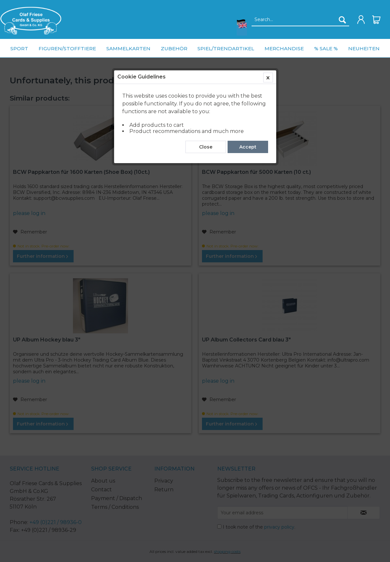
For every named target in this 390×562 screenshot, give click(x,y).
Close (205, 147)
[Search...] (300, 19)
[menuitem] (31, 20)
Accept (247, 147)
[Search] (342, 19)
